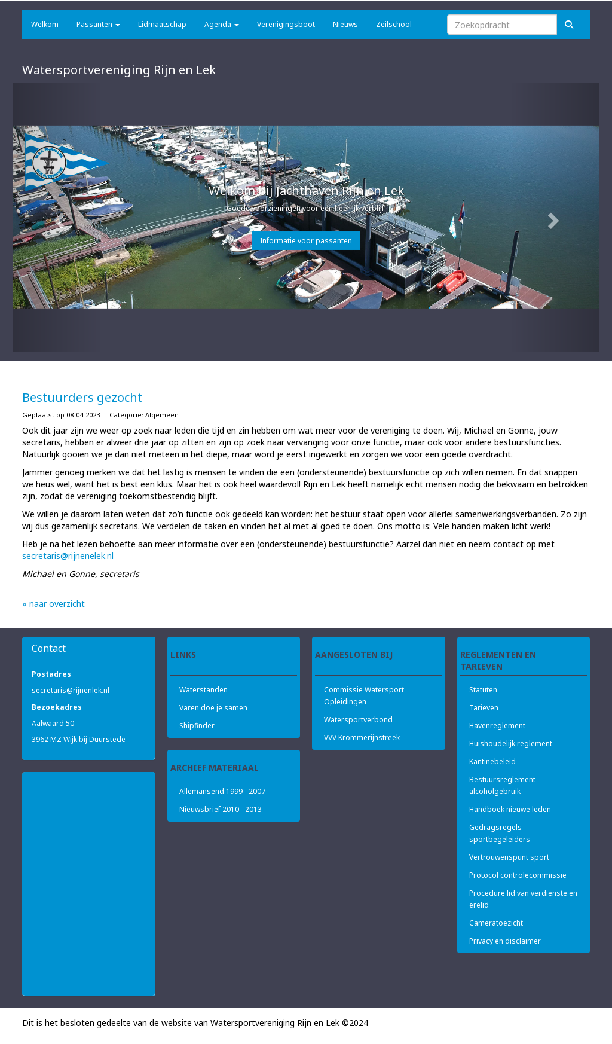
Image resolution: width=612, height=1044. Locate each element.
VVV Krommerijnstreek (362, 737)
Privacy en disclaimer (505, 941)
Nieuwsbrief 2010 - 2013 (220, 809)
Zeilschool (394, 24)
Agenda (221, 24)
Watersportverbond (358, 720)
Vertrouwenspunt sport (509, 857)
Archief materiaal (214, 767)
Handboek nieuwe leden (510, 809)
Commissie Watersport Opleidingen (364, 696)
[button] (57, 217)
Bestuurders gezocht (82, 397)
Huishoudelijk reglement (510, 743)
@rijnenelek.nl (68, 555)
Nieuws (345, 24)
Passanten (98, 24)
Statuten (483, 690)
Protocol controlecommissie (518, 875)
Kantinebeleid (492, 761)
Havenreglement (497, 726)
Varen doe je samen (213, 708)
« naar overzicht (53, 603)
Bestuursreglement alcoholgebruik (502, 785)
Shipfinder (197, 726)
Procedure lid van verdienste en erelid (523, 899)
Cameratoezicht (496, 923)
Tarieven (483, 708)
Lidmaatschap (162, 24)
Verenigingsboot (286, 24)
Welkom (45, 24)
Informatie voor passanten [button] (306, 241)
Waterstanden (203, 690)
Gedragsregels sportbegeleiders (499, 833)
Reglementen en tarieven (498, 659)
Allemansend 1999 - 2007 (222, 791)
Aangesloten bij (354, 654)
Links (183, 654)
